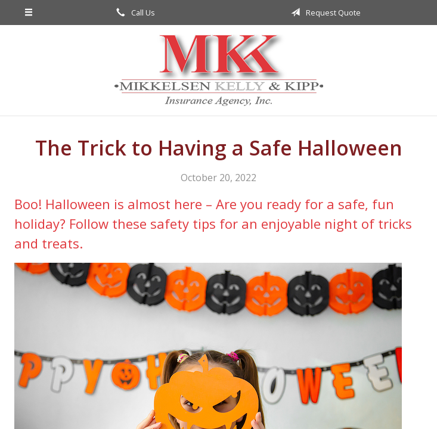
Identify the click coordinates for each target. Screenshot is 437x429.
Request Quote (324, 12)
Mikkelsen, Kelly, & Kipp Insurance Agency (218, 70)
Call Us (133, 12)
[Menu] (29, 12)
